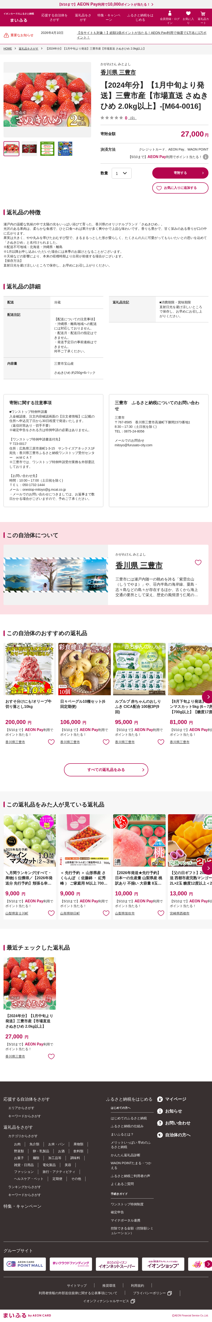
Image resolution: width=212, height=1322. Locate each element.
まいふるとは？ (122, 1134)
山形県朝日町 (70, 913)
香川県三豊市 (15, 742)
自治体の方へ (173, 1135)
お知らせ (169, 1111)
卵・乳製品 (41, 1151)
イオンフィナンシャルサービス (106, 1301)
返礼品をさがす (83, 17)
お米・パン (56, 1144)
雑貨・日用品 (24, 1165)
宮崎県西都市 (180, 913)
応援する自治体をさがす (54, 17)
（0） (132, 118)
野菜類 (19, 1151)
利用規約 (137, 1285)
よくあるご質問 (122, 1184)
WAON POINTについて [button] (205, 157)
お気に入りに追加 (198, 562)
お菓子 (19, 1158)
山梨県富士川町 (16, 913)
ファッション (24, 1172)
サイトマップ (77, 1285)
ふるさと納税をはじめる (140, 17)
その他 (76, 1179)
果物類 (78, 1144)
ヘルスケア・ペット (29, 1179)
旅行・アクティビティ (59, 1172)
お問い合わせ (173, 1123)
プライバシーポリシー (149, 1293)
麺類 (36, 1158)
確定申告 (117, 1212)
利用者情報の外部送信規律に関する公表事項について (78, 1293)
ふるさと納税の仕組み (127, 1126)
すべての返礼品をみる (106, 770)
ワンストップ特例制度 (127, 1204)
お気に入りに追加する (176, 188)
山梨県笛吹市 (125, 913)
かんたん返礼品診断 (125, 1155)
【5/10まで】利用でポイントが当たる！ (104, 4)
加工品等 (54, 1158)
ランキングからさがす (24, 1187)
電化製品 (49, 1165)
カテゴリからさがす (23, 1136)
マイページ (171, 1099)
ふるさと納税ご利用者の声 (130, 1176)
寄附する (180, 173)
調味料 (75, 1158)
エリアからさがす (21, 1108)
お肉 (17, 1144)
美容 (68, 1165)
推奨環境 (108, 1285)
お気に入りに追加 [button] (51, 741)
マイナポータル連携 (125, 1220)
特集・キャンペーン (108, 17)
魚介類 (34, 1144)
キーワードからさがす (24, 1116)
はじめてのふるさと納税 (129, 1118)
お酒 (61, 1151)
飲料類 (78, 1151)
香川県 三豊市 (118, 72)
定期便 (57, 1179)
